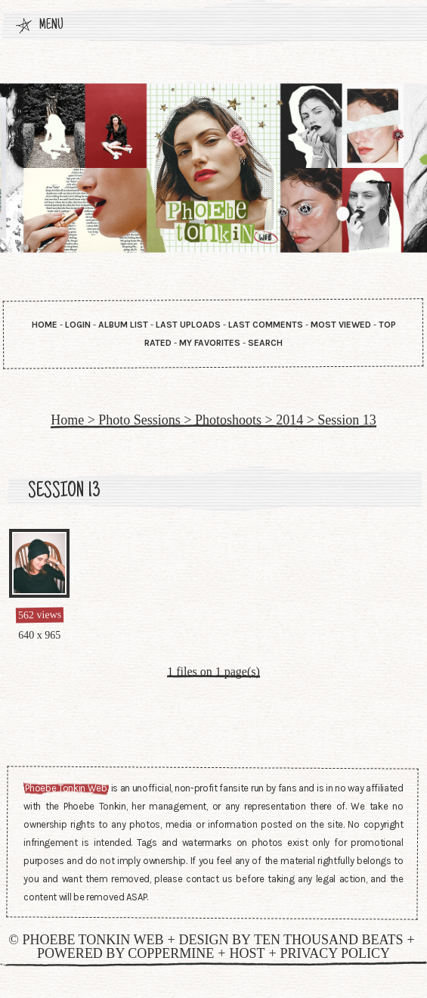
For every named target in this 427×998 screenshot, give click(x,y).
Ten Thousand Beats (329, 940)
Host (247, 953)
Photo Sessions (139, 419)
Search (265, 342)
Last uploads (188, 324)
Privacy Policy (335, 953)
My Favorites (209, 342)
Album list (123, 324)
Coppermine (171, 953)
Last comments (265, 324)
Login (78, 324)
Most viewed (341, 324)
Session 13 (346, 419)
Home (44, 324)
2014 (289, 419)
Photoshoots (228, 419)
